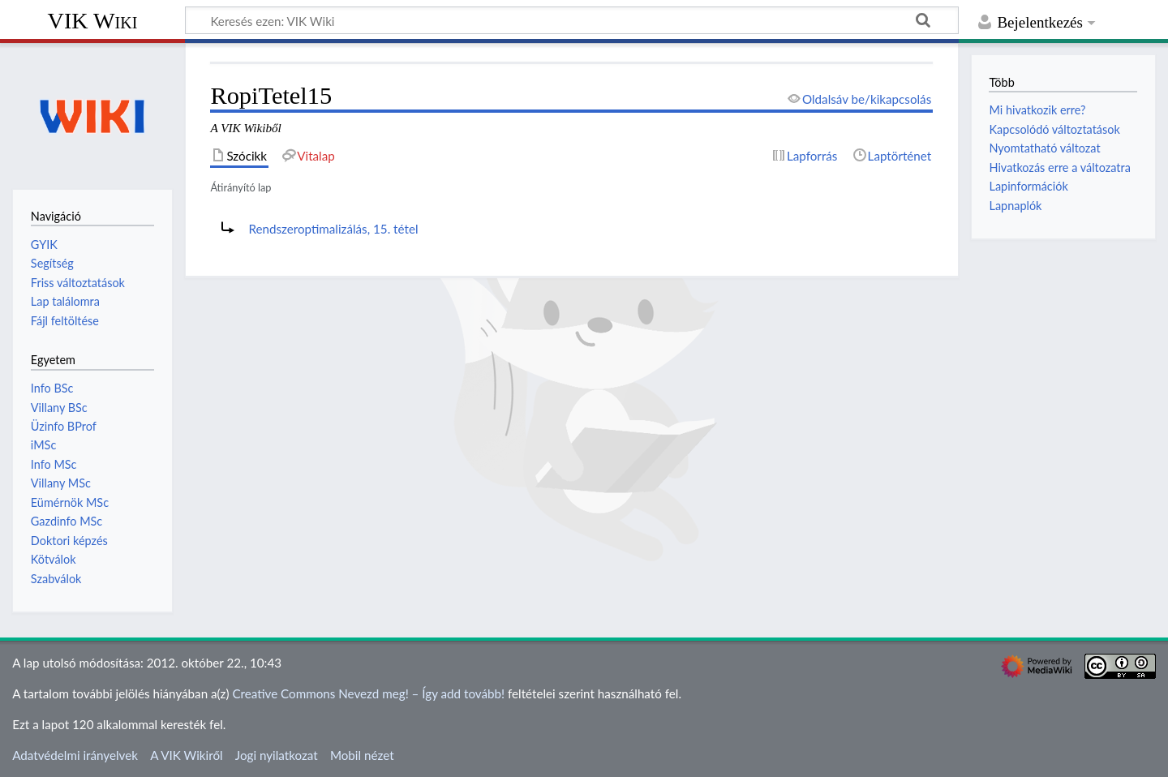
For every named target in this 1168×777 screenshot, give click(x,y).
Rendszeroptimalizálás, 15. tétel (333, 228)
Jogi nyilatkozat (276, 755)
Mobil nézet (362, 755)
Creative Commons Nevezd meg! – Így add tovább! (368, 693)
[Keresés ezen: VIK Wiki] (572, 20)
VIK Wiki (93, 20)
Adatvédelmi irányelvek (75, 755)
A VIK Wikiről (186, 755)
